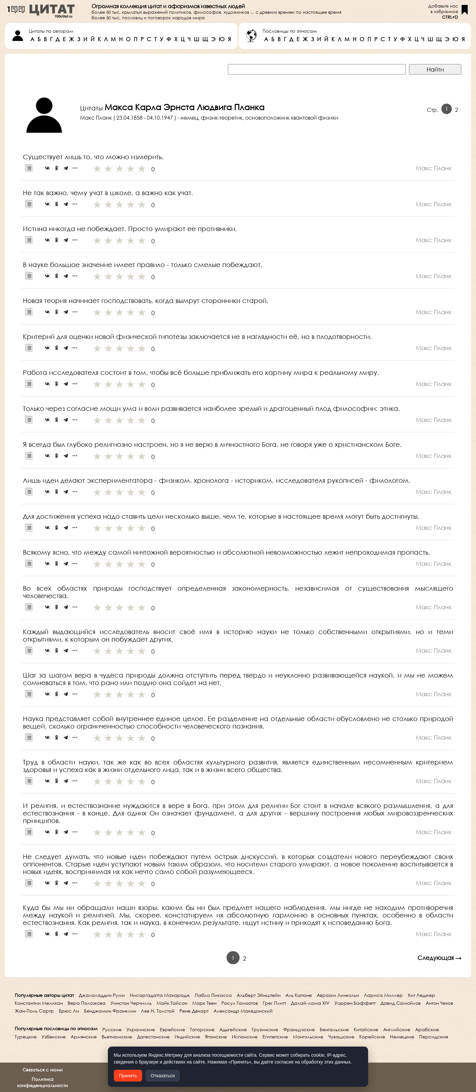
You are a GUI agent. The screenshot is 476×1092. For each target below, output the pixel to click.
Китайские (366, 1029)
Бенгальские (334, 1029)
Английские (396, 1029)
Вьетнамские (117, 1036)
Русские (112, 1029)
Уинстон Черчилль (131, 1003)
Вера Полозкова (87, 1003)
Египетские (275, 1036)
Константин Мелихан (39, 1003)
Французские (299, 1029)
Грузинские (265, 1029)
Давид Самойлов (401, 1003)
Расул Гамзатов (239, 1003)
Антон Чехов (439, 1003)
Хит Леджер (421, 995)
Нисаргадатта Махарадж (160, 995)
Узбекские (54, 1036)
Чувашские (341, 1036)
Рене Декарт (194, 1011)
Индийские (187, 1036)
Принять (128, 1075)
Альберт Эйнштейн (258, 995)
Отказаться (163, 1075)
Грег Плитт (274, 1003)
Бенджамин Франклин (110, 1011)
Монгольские (308, 1036)
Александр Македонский (243, 1011)
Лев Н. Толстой (158, 1011)
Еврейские (172, 1029)
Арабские (427, 1029)
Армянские (84, 1036)
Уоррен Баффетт (355, 1003)
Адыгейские (233, 1029)
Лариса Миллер (383, 995)
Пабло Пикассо (213, 995)
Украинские (141, 1029)
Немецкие (402, 1036)
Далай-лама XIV (310, 1003)
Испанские (245, 1036)
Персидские (433, 1036)
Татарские (202, 1029)
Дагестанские (153, 1036)
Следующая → (439, 957)
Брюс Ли (69, 1011)
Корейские (372, 1036)
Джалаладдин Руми (102, 995)
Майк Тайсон (172, 1003)
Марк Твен (204, 1003)
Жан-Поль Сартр (34, 1011)
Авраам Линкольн (338, 995)
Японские (216, 1036)
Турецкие (26, 1036)
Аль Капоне (298, 995)
